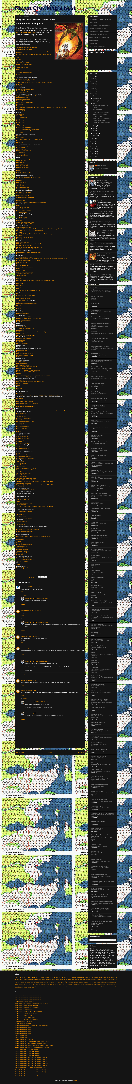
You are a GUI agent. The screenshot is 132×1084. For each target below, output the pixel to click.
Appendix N (43, 979)
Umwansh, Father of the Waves (24, 531)
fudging (25, 979)
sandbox (93, 979)
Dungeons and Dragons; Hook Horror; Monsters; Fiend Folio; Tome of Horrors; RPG (37, 982)
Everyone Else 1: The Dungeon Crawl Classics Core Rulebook (31, 1003)
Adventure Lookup (96, 724)
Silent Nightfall (20, 461)
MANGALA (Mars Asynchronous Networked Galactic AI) (31, 332)
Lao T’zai (18, 305)
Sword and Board (96, 743)
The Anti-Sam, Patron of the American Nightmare (29, 71)
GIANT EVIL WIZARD (97, 791)
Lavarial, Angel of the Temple (24, 307)
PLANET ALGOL (96, 661)
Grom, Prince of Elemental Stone (25, 222)
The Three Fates (20, 514)
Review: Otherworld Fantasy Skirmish (101, 808)
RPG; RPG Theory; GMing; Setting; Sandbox (42, 986)
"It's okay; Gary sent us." (99, 412)
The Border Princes (97, 806)
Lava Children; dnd (110, 982)
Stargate (75, 986)
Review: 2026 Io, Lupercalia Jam (100, 430)
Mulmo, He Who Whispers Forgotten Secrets (28, 370)
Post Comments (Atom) (53, 758)
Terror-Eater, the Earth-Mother (24, 503)
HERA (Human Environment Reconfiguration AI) (29, 244)
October (95, 96)
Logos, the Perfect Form (22, 313)
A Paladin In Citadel (97, 549)
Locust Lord (19, 312)
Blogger (75, 1080)
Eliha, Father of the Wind (22, 164)
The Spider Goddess (21, 476)
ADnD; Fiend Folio (33, 979)
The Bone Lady (20, 106)
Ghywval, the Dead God (22, 207)
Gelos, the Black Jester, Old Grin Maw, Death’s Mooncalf (31, 202)
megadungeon (80, 977)
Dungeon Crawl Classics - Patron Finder (100, 115)
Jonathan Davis (25, 610)
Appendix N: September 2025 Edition (101, 550)
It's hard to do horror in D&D (98, 744)
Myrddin (18, 373)
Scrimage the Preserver (22, 438)
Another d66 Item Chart (97, 786)
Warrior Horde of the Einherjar (24, 544)
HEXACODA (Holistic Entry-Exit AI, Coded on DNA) (29, 247)
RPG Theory (68, 979)
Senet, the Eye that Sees (23, 443)
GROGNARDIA (95, 353)
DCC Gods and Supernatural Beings (99, 25)
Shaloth (18, 453)
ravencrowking (29, 598)
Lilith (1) (18, 308)
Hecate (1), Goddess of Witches (24, 237)
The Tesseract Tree (21, 504)
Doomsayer (24, 636)
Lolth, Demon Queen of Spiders (24, 317)
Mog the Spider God (21, 350)
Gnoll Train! (95, 632)
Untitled (93, 565)
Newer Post (20, 752)
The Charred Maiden (21, 117)
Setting (65, 986)
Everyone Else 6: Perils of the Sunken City (26, 1013)
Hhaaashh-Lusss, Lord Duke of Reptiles (26, 248)
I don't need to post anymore (99, 896)
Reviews (54, 986)
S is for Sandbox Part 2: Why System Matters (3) (27, 1055)
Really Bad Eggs (96, 592)
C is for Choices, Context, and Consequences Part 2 (28, 997)
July (94, 103)
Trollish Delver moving (97, 572)
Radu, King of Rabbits (22, 415)
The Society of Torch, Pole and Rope (102, 813)
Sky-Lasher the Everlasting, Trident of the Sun (28, 469)
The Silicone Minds (21, 463)
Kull (105, 982)
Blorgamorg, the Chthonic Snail (24, 102)
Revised (22, 340)
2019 (93, 93)
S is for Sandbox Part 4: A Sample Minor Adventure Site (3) (30, 1071)
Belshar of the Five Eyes (22, 91)
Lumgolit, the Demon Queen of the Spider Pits (28, 318)
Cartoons (48, 979)
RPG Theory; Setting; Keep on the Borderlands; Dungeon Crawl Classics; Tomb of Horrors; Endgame (93, 984)
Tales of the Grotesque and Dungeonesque (99, 339)
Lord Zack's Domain (97, 376)
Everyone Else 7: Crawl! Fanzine (23, 1015)
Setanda (18, 446)
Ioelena (18, 268)
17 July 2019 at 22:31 (33, 636)
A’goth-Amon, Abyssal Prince (24, 64)
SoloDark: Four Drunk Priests (99, 450)
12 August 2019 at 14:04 (42, 661)
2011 (93, 156)
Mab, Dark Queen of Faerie (23, 320)
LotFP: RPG (95, 529)
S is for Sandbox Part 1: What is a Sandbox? (26, 1049)
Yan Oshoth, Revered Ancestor (24, 558)
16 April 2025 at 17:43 (30, 680)
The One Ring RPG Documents (99, 709)
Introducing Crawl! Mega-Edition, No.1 (101, 472)
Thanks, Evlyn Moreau (97, 757)
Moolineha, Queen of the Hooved (25, 353)
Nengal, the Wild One (22, 383)
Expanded (32, 376)
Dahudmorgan (20, 137)
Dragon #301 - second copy (98, 523)
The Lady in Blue (20, 300)
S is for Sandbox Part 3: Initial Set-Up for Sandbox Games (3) (31, 1061)
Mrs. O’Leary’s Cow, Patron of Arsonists (26, 366)
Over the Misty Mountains (99, 749)
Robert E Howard (60, 986)
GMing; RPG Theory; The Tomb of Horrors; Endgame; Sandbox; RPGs (75, 982)
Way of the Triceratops (22, 549)
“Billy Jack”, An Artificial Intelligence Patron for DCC (29, 96)
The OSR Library (96, 586)
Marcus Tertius (20, 333)
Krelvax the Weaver (21, 297)
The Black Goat (20, 101)
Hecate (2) (19, 238)
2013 (93, 151)
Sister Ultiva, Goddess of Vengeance (26, 468)
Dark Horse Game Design (99, 601)
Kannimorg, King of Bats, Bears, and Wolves (28, 282)
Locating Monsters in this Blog (23, 1023)
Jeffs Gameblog (96, 515)
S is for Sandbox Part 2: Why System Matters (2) (27, 1053)
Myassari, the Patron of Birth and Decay (26, 371)
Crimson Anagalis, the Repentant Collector (27, 129)
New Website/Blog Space (98, 530)
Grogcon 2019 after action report (100, 634)
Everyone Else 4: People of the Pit (24, 1009)
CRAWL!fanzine (96, 470)
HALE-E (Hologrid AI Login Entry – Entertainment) (29, 230)
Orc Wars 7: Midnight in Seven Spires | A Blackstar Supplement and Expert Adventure (102, 370)
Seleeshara (19, 441)
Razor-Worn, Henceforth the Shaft (25, 421)
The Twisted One (20, 524)
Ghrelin (18, 205)
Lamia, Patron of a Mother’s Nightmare (26, 303)
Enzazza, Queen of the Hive (23, 172)
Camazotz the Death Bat (22, 111)
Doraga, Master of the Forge (23, 150)
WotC (73, 979)
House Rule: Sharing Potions (99, 393)
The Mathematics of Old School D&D (102, 881)
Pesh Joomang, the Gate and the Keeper (27, 403)
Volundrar (18, 541)
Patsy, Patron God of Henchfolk (24, 401)
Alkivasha (18, 69)
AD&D (97, 979)
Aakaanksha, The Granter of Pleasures (26, 47)
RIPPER (18, 431)
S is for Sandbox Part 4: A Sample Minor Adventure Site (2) (30, 1069)
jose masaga (24, 586)
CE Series (41, 977)
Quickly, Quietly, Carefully (99, 756)
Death (18, 140)
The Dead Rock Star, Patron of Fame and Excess (29, 139)
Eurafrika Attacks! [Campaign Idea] (100, 730)
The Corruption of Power (98, 406)
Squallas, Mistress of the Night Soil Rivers (27, 479)
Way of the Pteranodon (22, 546)
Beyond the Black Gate (98, 722)
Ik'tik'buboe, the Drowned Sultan (24, 267)
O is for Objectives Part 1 (21, 1035)
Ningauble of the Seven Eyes (24, 390)
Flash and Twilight (21, 182)
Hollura (18, 253)
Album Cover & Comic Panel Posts (99, 37)
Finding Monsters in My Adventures (99, 31)
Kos (17, 293)
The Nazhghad (20, 380)
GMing (29, 977)
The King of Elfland (21, 287)
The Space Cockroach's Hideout (101, 442)
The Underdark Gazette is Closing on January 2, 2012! (101, 922)
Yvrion (18, 564)
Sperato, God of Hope (22, 475)
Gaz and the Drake (21, 199)
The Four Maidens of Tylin (23, 189)
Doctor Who (62, 979)
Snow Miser (19, 471)
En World (64, 977)
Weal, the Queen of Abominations (25, 553)
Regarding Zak (95, 662)
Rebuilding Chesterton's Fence (99, 326)
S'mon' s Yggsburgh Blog (99, 874)
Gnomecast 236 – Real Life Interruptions (102, 333)
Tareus (18, 501)
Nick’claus (19, 388)
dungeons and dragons (80, 979)
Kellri (93, 652)
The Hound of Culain (97, 915)
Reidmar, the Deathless (22, 426)
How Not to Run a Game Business (101, 901)
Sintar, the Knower (21, 465)
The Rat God (19, 420)
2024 (93, 81)
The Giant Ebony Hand (22, 209)
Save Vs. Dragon (96, 392)
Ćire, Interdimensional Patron (24, 127)
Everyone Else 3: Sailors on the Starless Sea (26, 1007)
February (95, 133)
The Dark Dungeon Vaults (99, 799)
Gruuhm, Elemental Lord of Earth (25, 224)
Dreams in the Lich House (99, 535)
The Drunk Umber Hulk (98, 707)
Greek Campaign (71, 977)
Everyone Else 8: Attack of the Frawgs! (25, 1017)
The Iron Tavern (96, 844)
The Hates (19, 232)
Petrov (22, 648)
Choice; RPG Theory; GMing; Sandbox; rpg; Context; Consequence (101, 977)
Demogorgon (19, 142)
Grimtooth (19, 220)
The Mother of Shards (22, 361)
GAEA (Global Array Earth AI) (24, 192)
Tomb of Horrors (84, 986)
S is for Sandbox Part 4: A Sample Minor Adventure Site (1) (30, 1067)
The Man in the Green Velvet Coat (25, 328)
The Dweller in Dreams (22, 155)
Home (50, 752)
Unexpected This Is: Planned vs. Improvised (101, 274)
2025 (93, 78)
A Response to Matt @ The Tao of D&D (101, 212)
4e (28, 979)
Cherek (18, 119)
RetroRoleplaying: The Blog (99, 699)
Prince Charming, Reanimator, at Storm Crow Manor (102, 119)
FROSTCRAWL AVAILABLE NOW (100, 640)
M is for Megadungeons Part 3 (23, 1031)
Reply (22, 591)
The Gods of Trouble (21, 212)
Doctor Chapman (20, 147)
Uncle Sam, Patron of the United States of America (29, 533)
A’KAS (18, 66)
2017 (93, 141)
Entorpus (18, 170)
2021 (93, 89)
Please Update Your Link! (98, 685)
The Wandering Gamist (98, 405)
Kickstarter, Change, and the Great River (102, 903)
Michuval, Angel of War (22, 343)
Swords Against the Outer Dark (100, 616)
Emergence (94, 457)
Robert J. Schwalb (96, 367)
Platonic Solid (95, 477)
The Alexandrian (96, 310)
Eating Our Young (102, 180)
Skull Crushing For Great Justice (101, 895)
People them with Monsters (99, 784)
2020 (93, 91)
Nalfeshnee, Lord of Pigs (22, 376)
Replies (25, 595)
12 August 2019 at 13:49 (31, 648)
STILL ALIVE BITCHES (97, 587)
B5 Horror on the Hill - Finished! (99, 537)
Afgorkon (18, 59)
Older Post (80, 752)
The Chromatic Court (21, 121)
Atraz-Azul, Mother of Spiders (24, 81)
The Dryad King (20, 154)
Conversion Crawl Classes (96, 46)
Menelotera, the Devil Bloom (23, 338)
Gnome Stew (95, 332)
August (95, 101)
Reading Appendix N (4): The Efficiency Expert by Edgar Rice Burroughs (34, 1045)
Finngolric (18, 180)
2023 (93, 84)
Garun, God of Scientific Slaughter (25, 197)
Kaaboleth (19, 277)
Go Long (93, 298)
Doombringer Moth (21, 149)
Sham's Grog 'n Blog (97, 542)
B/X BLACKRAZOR (97, 297)
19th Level (94, 667)
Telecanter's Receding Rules (100, 609)
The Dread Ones (20, 152)
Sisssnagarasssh (20, 466)
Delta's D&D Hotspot (97, 577)
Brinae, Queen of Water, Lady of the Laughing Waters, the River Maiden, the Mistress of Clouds (41, 107)
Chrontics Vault (20, 122)
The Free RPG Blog (97, 776)
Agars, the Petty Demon (22, 62)
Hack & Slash (95, 502)
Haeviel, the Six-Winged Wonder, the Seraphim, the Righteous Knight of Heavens (37, 233)
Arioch (18, 74)
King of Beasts (20, 285)
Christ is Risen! (95, 436)
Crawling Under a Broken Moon (53, 977)
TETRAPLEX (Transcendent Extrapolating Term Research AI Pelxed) (34, 506)
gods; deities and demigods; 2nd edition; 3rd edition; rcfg (104, 986)
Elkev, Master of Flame (22, 165)
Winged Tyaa (19, 554)
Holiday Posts (93, 43)
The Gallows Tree (21, 194)
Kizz (17, 288)
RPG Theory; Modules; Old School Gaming (62, 984)
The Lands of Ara (96, 769)
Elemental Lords (20, 162)
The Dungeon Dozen (97, 691)
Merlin (18, 340)
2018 (93, 139)
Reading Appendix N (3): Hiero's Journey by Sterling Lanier (30, 1043)
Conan (52, 979)
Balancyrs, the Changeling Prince (25, 89)
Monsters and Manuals (98, 317)
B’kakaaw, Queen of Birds (23, 99)
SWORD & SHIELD (97, 639)
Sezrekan (18, 450)
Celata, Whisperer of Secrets (24, 116)
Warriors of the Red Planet (99, 866)
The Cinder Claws (21, 125)
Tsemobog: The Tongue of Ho (24, 523)
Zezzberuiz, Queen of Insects (24, 568)
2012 (93, 154)
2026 (93, 76)
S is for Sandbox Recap (21, 1073)
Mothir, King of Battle (21, 363)
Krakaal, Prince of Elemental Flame (25, 295)
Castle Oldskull (20, 114)
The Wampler (19, 543)
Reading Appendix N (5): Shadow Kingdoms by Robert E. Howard (32, 1047)
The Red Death (20, 423)
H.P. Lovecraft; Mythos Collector (97, 982)
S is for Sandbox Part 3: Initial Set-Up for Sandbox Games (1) (31, 1057)
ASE (39, 979)
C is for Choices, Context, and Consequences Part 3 (28, 999)
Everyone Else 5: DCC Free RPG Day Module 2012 (28, 1011)
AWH (22, 680)
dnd (90, 986)
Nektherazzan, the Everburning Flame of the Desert (30, 381)
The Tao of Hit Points (96, 265)
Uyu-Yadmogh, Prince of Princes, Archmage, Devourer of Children (33, 536)
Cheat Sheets (101, 201)
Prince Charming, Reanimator (101, 112)
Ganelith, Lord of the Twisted (23, 195)
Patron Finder (93, 22)
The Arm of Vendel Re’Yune (23, 76)
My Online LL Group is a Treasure (100, 771)
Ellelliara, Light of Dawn (22, 167)
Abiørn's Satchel (95, 610)
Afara (17, 57)
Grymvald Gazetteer (97, 624)
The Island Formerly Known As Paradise (102, 348)
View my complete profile (102, 168)
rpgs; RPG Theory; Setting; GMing (26, 987)
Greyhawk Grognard (97, 684)
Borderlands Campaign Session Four (101, 378)
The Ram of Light (21, 416)
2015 (93, 146)
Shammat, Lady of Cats (22, 455)
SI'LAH (93, 305)
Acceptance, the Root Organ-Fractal (25, 49)
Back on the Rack (96, 829)
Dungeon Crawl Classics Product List (100, 19)
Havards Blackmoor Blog (99, 398)
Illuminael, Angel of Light (22, 265)
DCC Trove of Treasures (25, 32)
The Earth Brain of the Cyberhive (25, 159)
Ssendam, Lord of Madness (23, 483)
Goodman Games (19, 979)
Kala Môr (18, 278)
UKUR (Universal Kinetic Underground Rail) (27, 529)
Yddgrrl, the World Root (22, 559)
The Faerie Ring (20, 174)
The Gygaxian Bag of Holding (100, 908)
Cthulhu (18, 124)
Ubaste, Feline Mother (22, 528)
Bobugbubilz (19, 104)
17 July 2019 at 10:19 (42, 622)
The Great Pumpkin (21, 217)
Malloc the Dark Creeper (22, 327)
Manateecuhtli (20, 330)
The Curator (19, 132)
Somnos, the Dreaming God (23, 473)
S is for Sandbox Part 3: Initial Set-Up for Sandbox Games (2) (31, 1059)
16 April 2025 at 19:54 (42, 702)
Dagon (18, 135)
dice (89, 986)
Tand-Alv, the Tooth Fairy (22, 499)
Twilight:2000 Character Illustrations (101, 291)
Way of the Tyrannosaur (22, 551)
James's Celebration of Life (98, 647)
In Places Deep (95, 555)
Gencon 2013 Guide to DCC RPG (100, 889)
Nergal (18, 385)
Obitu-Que (19, 393)
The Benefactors (20, 92)
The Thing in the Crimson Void (24, 511)
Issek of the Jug (20, 270)
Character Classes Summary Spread (101, 764)
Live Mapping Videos (97, 361)
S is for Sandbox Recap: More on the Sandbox (27, 1076)
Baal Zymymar (20, 86)
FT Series (58, 982)
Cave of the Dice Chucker (99, 493)
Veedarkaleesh (20, 539)
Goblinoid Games (96, 714)
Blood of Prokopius (97, 435)
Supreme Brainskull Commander (25, 489)
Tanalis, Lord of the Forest (23, 498)
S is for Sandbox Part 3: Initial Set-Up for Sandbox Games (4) (31, 1065)
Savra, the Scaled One (22, 436)
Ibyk (17, 263)
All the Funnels (93, 40)
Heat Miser (19, 235)
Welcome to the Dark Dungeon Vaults (101, 801)
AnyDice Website (96, 883)
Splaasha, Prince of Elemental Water (26, 478)
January (95, 136)
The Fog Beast (20, 185)
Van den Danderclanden (22, 538)
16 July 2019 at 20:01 (42, 598)
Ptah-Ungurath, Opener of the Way (25, 406)
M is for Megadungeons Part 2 (23, 1029)
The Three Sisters (21, 516)
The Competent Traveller (98, 443)
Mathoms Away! (97, 109)
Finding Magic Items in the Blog (98, 34)
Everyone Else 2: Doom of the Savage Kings (26, 1005)
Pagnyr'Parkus (20, 398)
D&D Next (56, 979)
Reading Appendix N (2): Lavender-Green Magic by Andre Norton (32, 1041)
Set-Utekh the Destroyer (22, 448)
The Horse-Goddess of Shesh (24, 257)
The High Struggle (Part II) (98, 355)
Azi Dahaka (19, 84)
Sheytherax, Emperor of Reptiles (25, 458)
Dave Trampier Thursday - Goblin (100, 909)
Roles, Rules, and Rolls (98, 485)
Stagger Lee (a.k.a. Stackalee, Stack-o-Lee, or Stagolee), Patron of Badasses (36, 484)
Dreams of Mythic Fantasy (99, 646)
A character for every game (99, 290)
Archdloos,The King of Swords (24, 72)
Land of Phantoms (97, 828)
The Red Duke (20, 425)
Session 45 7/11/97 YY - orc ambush (101, 876)
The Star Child (20, 486)
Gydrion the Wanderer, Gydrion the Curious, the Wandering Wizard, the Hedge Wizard (39, 229)
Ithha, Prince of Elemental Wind (24, 272)
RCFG (34, 984)
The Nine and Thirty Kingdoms (100, 508)
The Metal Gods (20, 342)
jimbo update (94, 517)
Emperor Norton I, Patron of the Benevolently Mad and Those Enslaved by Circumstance (39, 169)
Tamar (18, 494)
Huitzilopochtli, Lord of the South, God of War (28, 260)
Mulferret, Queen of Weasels (23, 368)
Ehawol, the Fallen (21, 160)
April (94, 130)
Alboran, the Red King (22, 67)
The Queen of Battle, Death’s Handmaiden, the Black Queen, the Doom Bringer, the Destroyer (41, 410)
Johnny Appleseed (21, 275)
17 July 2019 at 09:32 (35, 610)
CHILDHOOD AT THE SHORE (99, 823)
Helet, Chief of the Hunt (22, 242)
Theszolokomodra (21, 508)
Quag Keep (94, 522)
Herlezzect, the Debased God (24, 245)
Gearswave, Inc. (20, 200)
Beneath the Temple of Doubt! (101, 122)
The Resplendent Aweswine (23, 430)
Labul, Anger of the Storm (23, 298)
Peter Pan (30, 984)
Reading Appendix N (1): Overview (24, 1039)
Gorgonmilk (95, 736)
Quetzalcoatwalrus (21, 413)
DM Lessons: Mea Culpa (98, 751)
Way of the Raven (21, 548)
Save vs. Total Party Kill (98, 455)
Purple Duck (35, 977)
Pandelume (19, 400)
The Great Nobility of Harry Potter (100, 318)
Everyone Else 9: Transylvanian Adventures (26, 1019)
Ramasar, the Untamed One (23, 418)
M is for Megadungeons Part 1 (23, 1027)
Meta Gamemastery (97, 888)
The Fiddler (19, 179)
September (96, 98)
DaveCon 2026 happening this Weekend (102, 400)
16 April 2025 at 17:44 (30, 690)
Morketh (18, 356)
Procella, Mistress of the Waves (24, 405)
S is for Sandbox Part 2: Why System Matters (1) (27, 1051)
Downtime (94, 510)
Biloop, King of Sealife (22, 97)
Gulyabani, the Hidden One (23, 227)
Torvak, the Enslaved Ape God (24, 518)
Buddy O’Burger (20, 109)
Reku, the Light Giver (22, 428)
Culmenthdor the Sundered (23, 130)
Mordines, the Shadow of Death (24, 355)
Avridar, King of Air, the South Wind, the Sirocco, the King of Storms (34, 82)
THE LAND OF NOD (97, 729)
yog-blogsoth (95, 303)
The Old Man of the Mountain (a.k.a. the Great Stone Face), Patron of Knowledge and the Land (41, 395)
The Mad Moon (20, 322)
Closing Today (95, 924)
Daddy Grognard (96, 859)
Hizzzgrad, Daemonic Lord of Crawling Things (28, 252)
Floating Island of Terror (22, 184)
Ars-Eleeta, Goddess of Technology (25, 79)
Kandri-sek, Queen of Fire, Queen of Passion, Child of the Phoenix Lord (35, 280)
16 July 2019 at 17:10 (34, 586)
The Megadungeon (97, 930)
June (94, 126)
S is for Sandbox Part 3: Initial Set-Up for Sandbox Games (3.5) (31, 1063)
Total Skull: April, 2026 (97, 341)
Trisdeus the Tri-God (21, 521)
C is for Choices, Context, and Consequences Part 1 (28, 995)
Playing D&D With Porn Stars (100, 347)
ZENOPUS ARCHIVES (97, 383)
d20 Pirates (94, 420)
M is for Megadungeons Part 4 (23, 1033)
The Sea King (20, 440)
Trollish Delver (95, 570)
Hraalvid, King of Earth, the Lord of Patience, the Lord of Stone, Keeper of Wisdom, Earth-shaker (41, 258)
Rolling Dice (94, 544)
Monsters (23, 977)
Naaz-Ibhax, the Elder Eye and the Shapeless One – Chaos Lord (33, 375)
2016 (93, 144)
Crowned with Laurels (98, 821)
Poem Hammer (95, 564)
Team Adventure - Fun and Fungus (100, 861)
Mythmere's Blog (96, 676)
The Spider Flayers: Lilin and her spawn (102, 916)
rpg (18, 987)
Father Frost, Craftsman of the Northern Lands (28, 177)
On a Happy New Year (97, 503)
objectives (88, 979)
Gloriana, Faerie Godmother (23, 210)
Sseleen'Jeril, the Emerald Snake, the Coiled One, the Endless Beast (34, 481)
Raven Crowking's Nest (45, 8)
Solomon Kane (70, 986)
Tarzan (79, 986)
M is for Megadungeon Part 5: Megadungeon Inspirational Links (31, 1025)
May (94, 128)
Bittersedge (94, 763)
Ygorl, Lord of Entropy (22, 561)
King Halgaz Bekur (21, 283)
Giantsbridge (95, 851)
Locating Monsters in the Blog (97, 28)
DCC (17, 977)
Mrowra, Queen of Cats (22, 365)
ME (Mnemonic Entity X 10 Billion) (25, 335)
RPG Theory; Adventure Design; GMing (44, 984)
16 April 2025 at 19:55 (42, 713)
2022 (93, 86)
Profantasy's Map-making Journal (101, 360)
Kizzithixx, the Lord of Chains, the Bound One (28, 290)
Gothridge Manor (96, 448)
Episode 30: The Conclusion (99, 846)
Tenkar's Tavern (96, 462)
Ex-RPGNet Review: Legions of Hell (101, 311)
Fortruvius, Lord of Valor (22, 187)
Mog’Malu (18, 352)
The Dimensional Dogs (22, 145)
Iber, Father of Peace (21, 262)
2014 (93, 149)
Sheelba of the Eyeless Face (24, 456)
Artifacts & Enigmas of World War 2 (100, 421)
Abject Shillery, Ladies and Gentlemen (101, 737)
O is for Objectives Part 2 (21, 1037)
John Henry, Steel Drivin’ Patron (24, 273)
